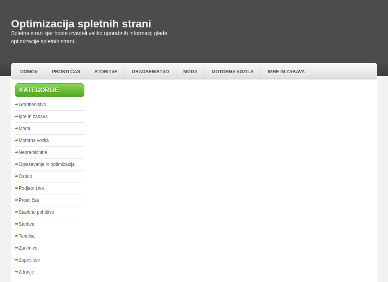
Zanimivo (28, 248)
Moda (190, 71)
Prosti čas (66, 71)
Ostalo (25, 176)
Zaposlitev (29, 260)
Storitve (106, 71)
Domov (29, 71)
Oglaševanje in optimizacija (47, 164)
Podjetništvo (31, 188)
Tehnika (27, 236)
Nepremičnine (33, 152)
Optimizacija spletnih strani (81, 24)
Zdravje (26, 272)
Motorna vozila (233, 71)
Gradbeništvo (150, 71)
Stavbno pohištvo (36, 212)
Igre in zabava (286, 71)
